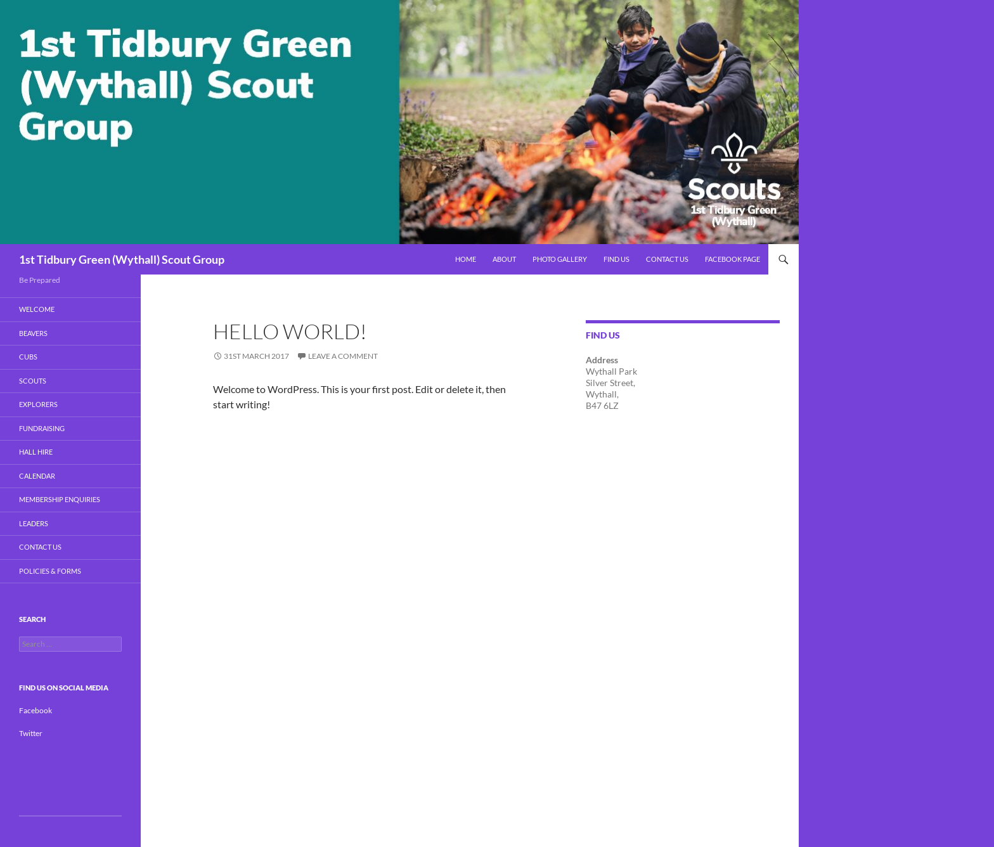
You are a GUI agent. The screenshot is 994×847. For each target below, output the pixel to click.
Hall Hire (36, 452)
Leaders (33, 523)
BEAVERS (33, 333)
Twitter (30, 733)
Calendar (37, 476)
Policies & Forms (50, 571)
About (504, 259)
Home (465, 259)
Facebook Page (732, 259)
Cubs (28, 356)
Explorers (38, 404)
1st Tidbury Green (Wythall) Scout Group (121, 259)
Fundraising (42, 428)
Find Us (616, 259)
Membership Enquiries (59, 499)
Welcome (37, 309)
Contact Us (667, 259)
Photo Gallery (559, 259)
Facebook (35, 710)
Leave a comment (343, 356)
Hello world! (290, 331)
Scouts (32, 381)
